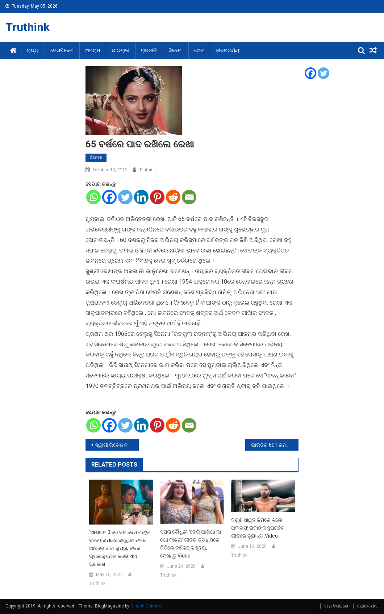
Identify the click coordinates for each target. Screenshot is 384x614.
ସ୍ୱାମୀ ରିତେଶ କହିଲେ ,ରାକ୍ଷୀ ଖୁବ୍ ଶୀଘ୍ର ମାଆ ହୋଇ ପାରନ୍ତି (117, 445)
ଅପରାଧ (92, 50)
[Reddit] (173, 197)
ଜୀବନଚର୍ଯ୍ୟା (228, 50)
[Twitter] (125, 197)
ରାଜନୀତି (149, 50)
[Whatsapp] (93, 197)
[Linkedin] (141, 197)
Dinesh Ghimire (145, 606)
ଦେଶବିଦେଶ (62, 50)
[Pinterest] (157, 197)
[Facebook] (109, 197)
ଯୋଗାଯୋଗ (368, 606)
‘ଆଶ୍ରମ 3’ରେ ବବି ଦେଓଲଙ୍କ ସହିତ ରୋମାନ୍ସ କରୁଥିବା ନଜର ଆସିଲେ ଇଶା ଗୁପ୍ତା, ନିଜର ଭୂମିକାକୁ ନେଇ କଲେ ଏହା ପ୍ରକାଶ (119, 548)
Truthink (27, 27)
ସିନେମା (175, 50)
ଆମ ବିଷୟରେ (336, 606)
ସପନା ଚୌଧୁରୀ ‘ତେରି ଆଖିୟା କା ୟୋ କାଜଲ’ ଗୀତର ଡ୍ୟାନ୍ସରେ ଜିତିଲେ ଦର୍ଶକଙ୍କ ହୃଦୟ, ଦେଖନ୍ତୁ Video (190, 544)
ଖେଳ (199, 50)
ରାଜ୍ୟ (33, 50)
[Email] (189, 197)
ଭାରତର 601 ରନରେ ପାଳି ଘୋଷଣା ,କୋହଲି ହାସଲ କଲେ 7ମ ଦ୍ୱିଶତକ (275, 445)
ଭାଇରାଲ (120, 50)
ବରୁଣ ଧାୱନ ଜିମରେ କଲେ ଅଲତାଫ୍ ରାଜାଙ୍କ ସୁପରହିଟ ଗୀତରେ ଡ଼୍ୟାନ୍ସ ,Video (257, 528)
